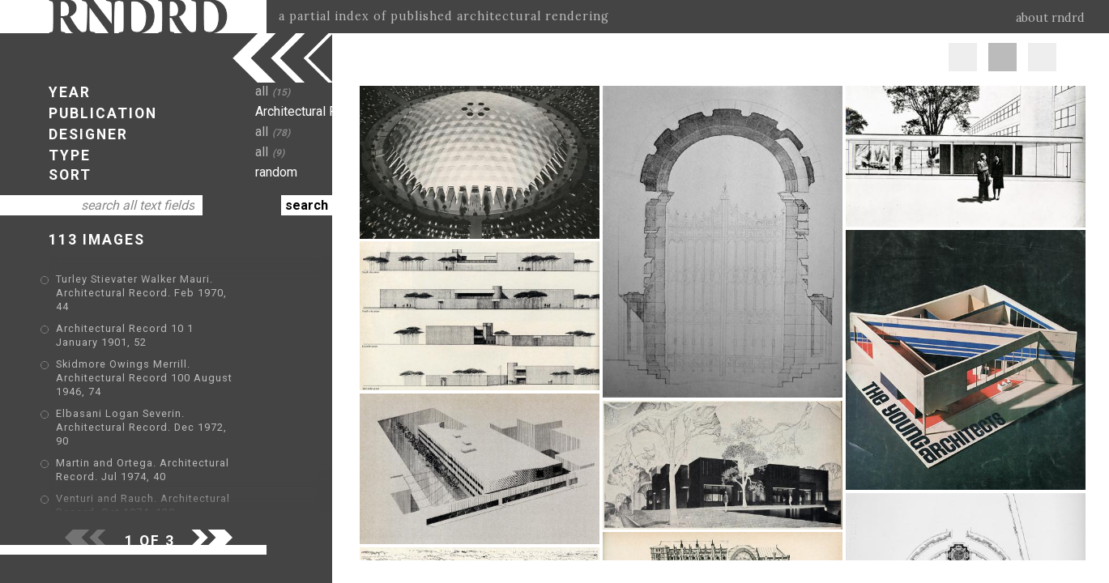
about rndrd (1050, 18)
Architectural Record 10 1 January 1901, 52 (172, 316)
